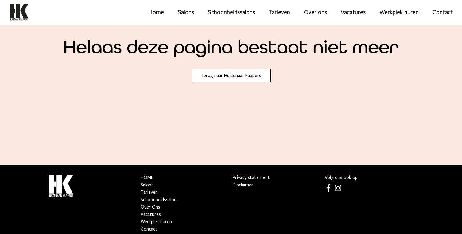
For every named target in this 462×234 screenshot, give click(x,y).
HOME (147, 177)
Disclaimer (243, 185)
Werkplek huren (399, 12)
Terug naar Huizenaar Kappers (231, 75)
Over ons (315, 12)
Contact (443, 12)
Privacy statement (251, 177)
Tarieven (279, 12)
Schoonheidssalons (231, 12)
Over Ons (150, 207)
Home (156, 12)
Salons (186, 12)
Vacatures (353, 12)
